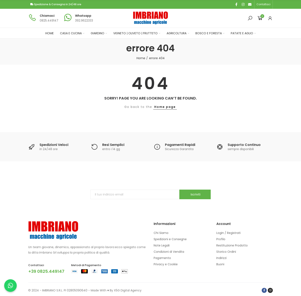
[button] (263, 4)
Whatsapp (83, 16)
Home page (165, 107)
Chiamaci (47, 16)
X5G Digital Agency (128, 290)
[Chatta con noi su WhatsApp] (10, 285)
